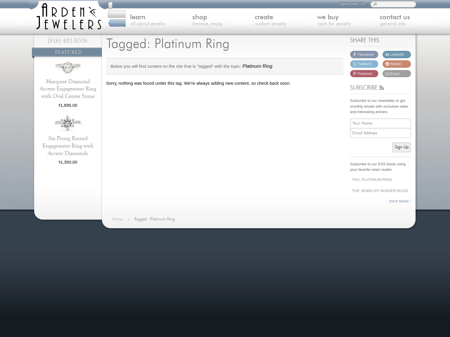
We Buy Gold (128, 275)
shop (201, 21)
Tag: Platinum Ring (372, 179)
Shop (120, 261)
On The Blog (208, 236)
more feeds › (400, 201)
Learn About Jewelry (135, 254)
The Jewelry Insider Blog (380, 191)
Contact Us (126, 282)
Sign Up (402, 147)
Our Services (128, 296)
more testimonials (67, 272)
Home (121, 247)
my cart (356, 3)
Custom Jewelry (130, 268)
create (262, 21)
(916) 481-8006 (68, 40)
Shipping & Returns (134, 303)
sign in (341, 3)
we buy (324, 21)
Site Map (124, 317)
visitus (365, 273)
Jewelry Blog (127, 289)
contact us (385, 21)
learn (140, 21)
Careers (123, 309)
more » (88, 250)
